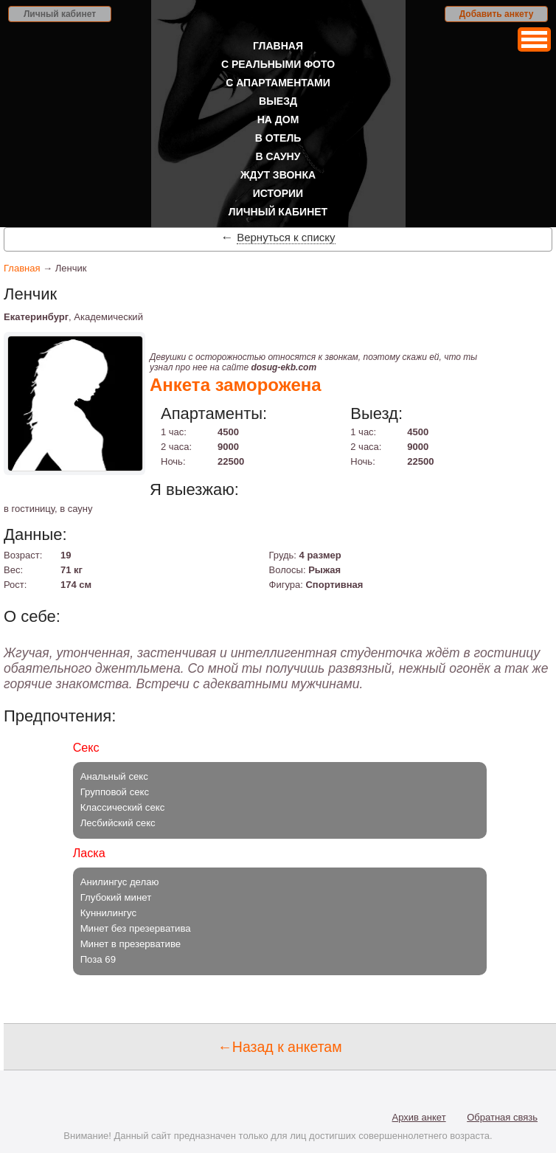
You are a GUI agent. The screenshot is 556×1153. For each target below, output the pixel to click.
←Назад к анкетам (279, 1047)
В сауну (278, 156)
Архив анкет (419, 1117)
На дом (278, 119)
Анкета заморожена (236, 385)
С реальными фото (278, 64)
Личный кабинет (60, 14)
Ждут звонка (278, 175)
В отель (278, 138)
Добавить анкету (496, 14)
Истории (278, 193)
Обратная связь (502, 1117)
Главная (278, 46)
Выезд (278, 101)
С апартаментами (278, 83)
